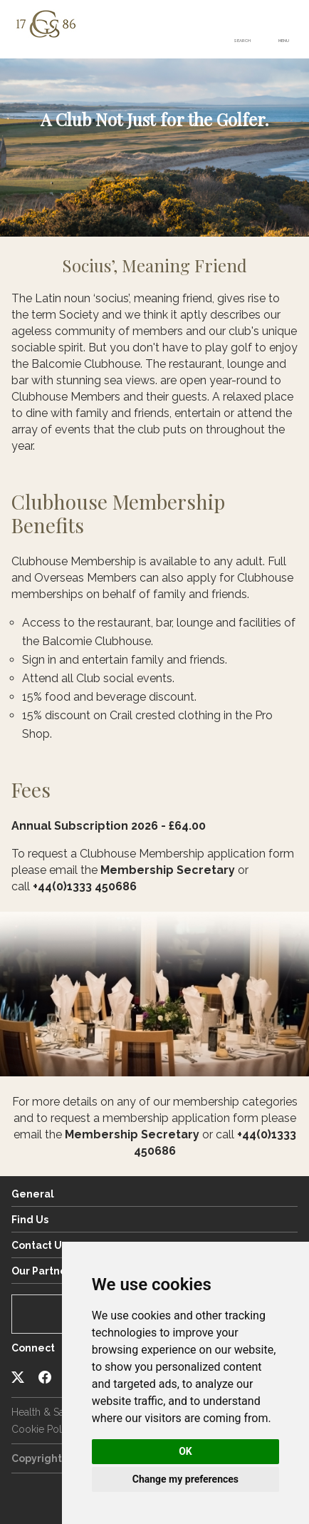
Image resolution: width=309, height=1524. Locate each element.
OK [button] (185, 1451)
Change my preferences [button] (185, 1479)
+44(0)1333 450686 (85, 886)
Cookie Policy (43, 1429)
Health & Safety (46, 1412)
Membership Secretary (167, 870)
